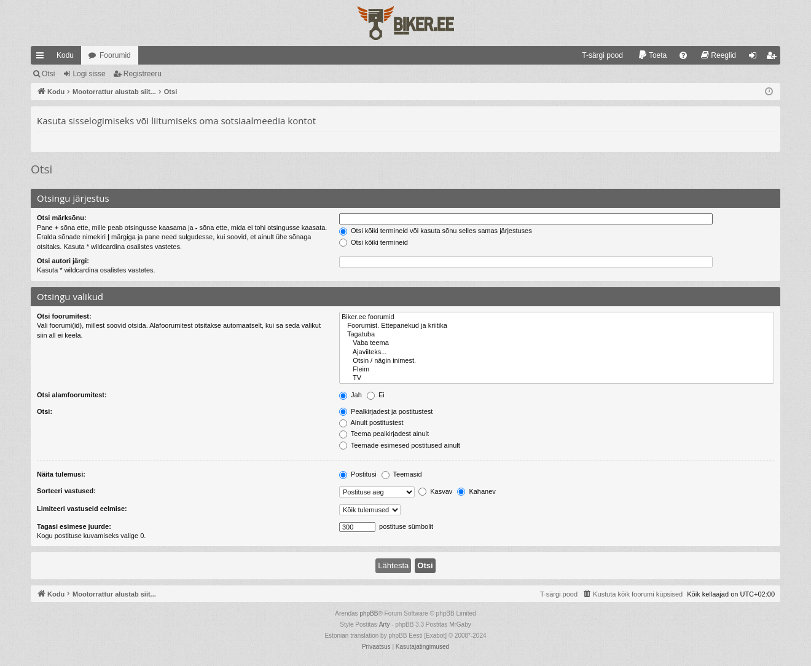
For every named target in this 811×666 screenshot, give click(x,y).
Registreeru (142, 73)
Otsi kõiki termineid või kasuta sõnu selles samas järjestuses (435, 230)
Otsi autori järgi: (63, 260)
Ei (376, 394)
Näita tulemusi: (61, 474)
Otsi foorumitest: (64, 316)
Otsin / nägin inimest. (556, 361)
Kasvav (435, 491)
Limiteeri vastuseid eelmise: (82, 508)
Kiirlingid (42, 58)
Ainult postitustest (371, 422)
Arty (384, 624)
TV (556, 378)
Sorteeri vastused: (66, 490)
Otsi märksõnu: (62, 217)
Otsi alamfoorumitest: (72, 394)
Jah (350, 394)
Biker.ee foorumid (556, 317)
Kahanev (476, 491)
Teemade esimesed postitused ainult (399, 445)
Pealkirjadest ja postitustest (386, 411)
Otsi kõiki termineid (373, 242)
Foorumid (115, 55)
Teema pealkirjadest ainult (384, 433)
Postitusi (358, 474)
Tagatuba (556, 334)
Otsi (48, 73)
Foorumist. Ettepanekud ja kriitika (556, 326)
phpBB (368, 613)
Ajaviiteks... (556, 352)
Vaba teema (556, 343)
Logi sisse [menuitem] (755, 58)
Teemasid (402, 474)
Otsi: (44, 411)
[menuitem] (596, 55)
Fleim (556, 369)
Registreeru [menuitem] (773, 58)
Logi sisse (88, 73)
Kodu (65, 55)
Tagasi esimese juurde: (74, 526)
